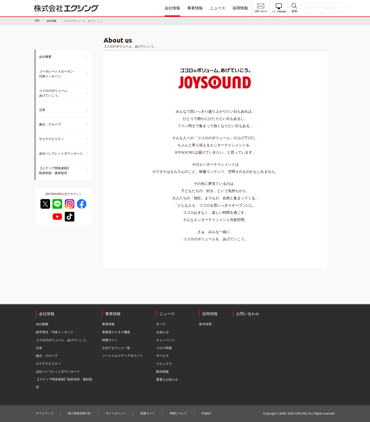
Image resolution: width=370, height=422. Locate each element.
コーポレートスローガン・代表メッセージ (58, 74)
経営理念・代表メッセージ (54, 332)
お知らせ (162, 332)
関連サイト (110, 340)
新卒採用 (205, 324)
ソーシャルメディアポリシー (122, 355)
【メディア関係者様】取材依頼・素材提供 (54, 170)
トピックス (164, 363)
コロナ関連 (164, 348)
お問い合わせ (247, 314)
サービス (162, 355)
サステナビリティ (51, 139)
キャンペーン (165, 340)
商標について (178, 413)
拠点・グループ (50, 124)
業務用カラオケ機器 (116, 332)
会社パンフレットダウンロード (61, 153)
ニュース (217, 8)
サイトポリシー (116, 413)
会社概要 (45, 56)
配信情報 (162, 371)
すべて (161, 324)
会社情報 (172, 8)
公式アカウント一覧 (116, 348)
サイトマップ (44, 413)
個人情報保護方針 (79, 413)
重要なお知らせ (167, 379)
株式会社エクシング (69, 6)
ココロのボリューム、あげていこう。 (54, 93)
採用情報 (240, 8)
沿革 (42, 110)
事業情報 (195, 8)
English (206, 413)
